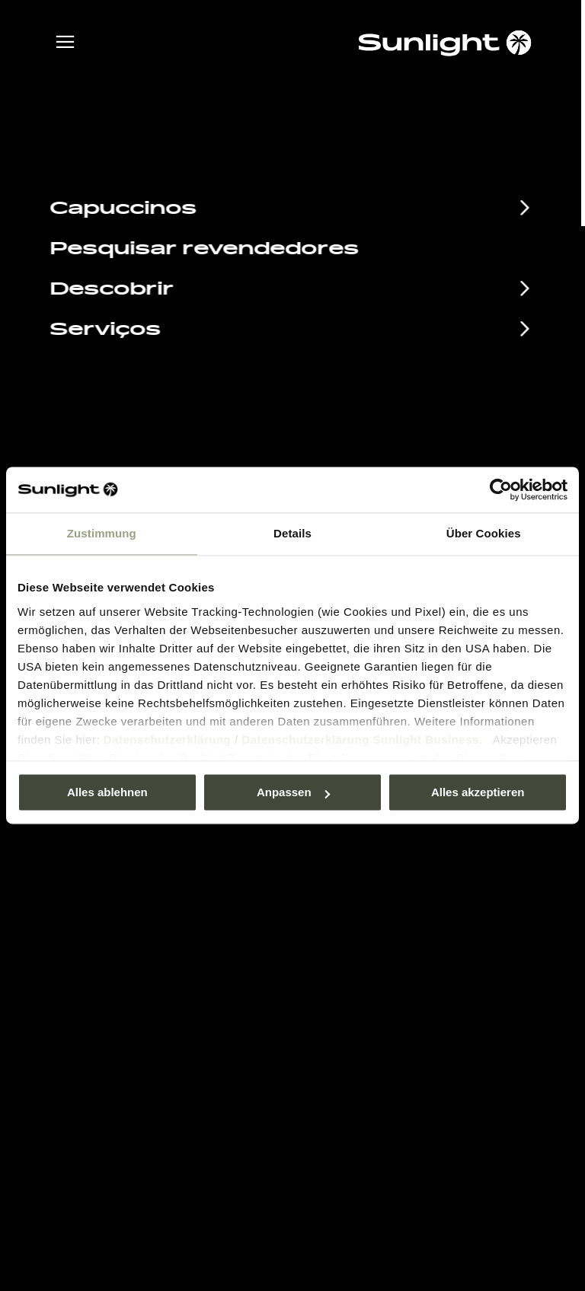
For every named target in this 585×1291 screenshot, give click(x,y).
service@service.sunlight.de (404, 439)
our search (370, 170)
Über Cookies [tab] (483, 533)
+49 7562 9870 (362, 458)
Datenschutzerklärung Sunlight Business (360, 739)
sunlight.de (248, 170)
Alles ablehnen (107, 792)
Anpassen (293, 792)
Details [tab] (292, 533)
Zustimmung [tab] (101, 533)
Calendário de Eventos (166, 907)
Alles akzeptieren (478, 792)
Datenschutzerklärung (168, 739)
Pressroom (337, 906)
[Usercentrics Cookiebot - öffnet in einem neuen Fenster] (500, 489)
